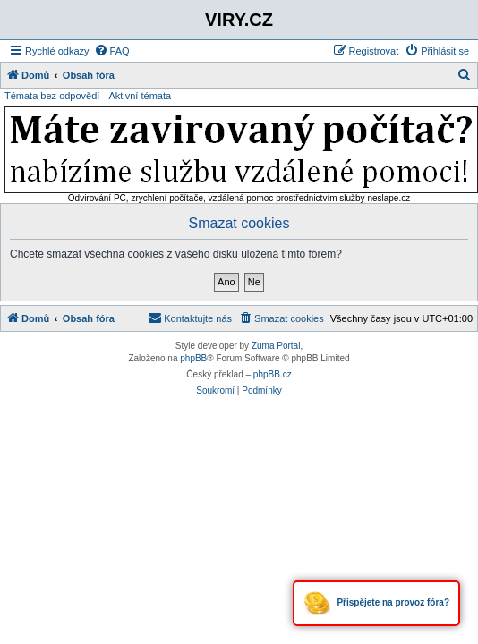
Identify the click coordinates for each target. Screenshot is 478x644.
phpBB (193, 358)
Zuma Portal (276, 346)
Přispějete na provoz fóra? (376, 603)
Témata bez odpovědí (51, 95)
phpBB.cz (272, 374)
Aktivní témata (139, 95)
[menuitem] (112, 51)
